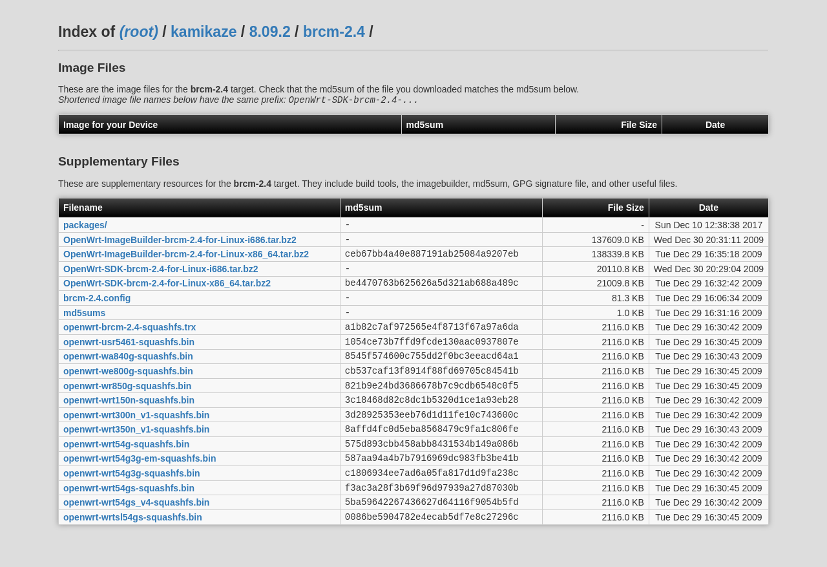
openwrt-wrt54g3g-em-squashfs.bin (139, 492)
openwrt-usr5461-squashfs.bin (128, 359)
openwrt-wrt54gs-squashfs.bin (128, 525)
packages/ (85, 227)
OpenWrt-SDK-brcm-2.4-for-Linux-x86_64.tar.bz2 (167, 293)
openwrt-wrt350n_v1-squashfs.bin (136, 459)
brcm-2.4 (334, 31)
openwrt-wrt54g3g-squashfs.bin (131, 509)
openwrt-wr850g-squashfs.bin (127, 409)
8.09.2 (270, 31)
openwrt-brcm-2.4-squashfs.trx (129, 343)
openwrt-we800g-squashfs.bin (128, 392)
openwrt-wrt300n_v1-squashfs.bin (136, 442)
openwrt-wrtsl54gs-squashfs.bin (132, 558)
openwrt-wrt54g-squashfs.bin (126, 475)
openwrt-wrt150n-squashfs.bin (128, 426)
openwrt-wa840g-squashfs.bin (128, 376)
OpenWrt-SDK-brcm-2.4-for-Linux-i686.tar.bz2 (160, 277)
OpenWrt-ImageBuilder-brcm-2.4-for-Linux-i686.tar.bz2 (180, 244)
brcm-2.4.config (97, 310)
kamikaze (203, 31)
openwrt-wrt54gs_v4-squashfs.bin (136, 542)
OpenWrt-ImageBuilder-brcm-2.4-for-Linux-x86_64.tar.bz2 (186, 260)
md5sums (84, 326)
